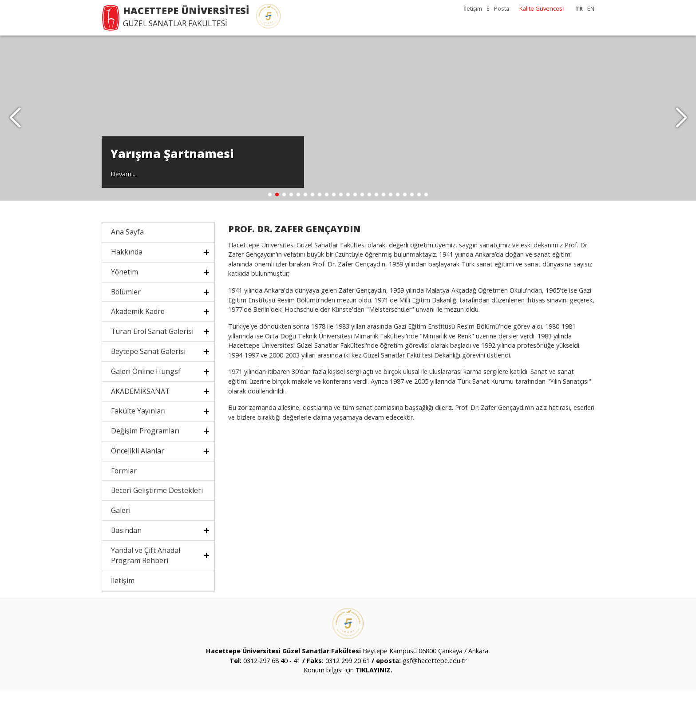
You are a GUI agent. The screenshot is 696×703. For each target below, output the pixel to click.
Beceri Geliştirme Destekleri (157, 503)
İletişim (472, 8)
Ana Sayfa (127, 244)
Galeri (120, 523)
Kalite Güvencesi (541, 8)
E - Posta (497, 8)
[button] (681, 124)
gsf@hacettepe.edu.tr (435, 672)
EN (590, 8)
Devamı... (124, 185)
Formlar (124, 483)
